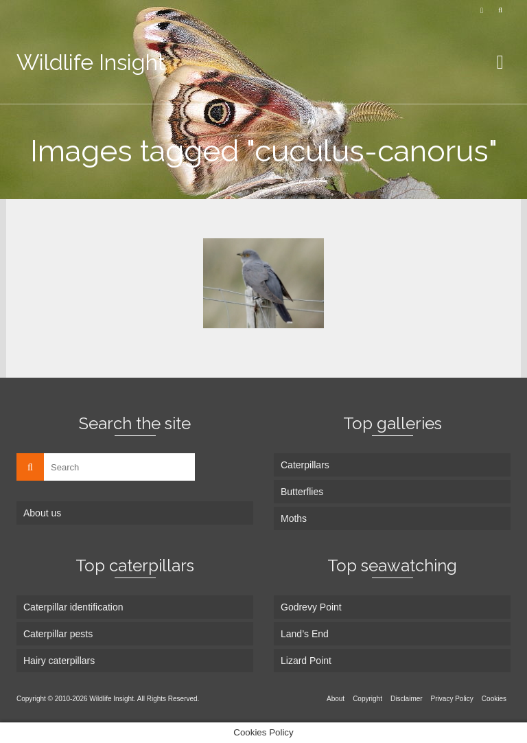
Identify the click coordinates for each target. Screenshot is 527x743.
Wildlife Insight (90, 62)
